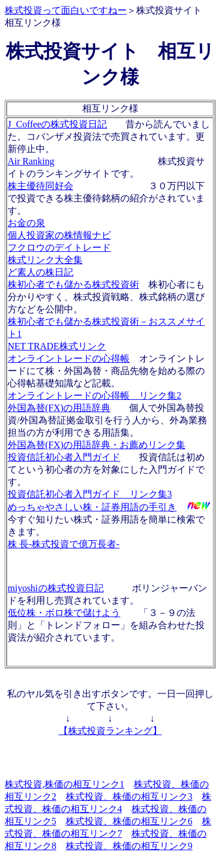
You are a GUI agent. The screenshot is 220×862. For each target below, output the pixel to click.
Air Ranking (31, 161)
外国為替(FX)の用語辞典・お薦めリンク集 (96, 445)
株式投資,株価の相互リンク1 (64, 784)
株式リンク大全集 (45, 260)
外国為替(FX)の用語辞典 (59, 408)
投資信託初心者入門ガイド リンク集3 (90, 494)
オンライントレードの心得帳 (69, 358)
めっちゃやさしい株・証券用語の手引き (92, 507)
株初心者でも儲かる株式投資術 (73, 284)
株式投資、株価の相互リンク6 (129, 821)
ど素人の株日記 (40, 272)
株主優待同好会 (40, 186)
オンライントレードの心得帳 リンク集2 (94, 395)
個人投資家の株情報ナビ (59, 235)
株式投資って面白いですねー (66, 10)
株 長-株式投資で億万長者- (64, 544)
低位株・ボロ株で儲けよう (64, 613)
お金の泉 (26, 223)
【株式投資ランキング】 (110, 731)
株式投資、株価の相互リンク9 (129, 846)
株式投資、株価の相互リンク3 (129, 797)
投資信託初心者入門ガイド (64, 457)
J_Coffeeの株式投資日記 (57, 124)
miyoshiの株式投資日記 (56, 588)
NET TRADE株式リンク (57, 346)
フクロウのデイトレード (59, 247)
